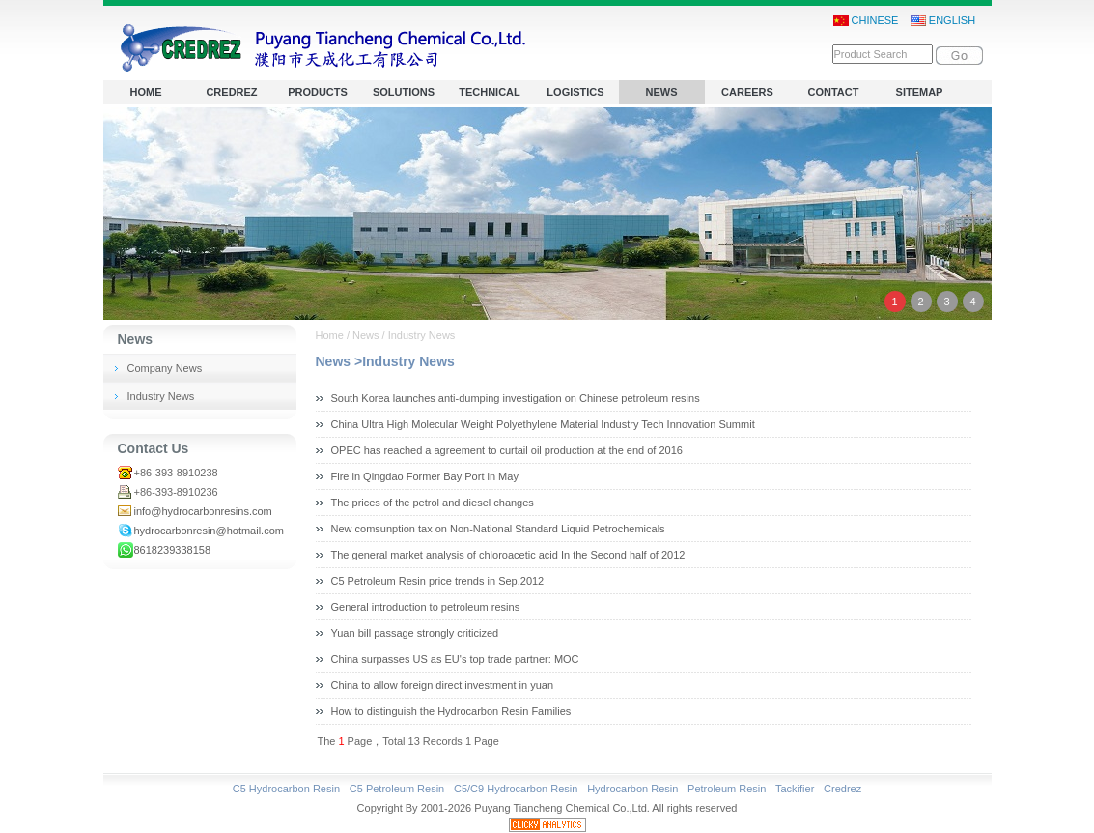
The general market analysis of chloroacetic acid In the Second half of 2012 (508, 554)
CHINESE (866, 20)
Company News (165, 368)
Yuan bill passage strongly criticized (415, 633)
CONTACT (833, 92)
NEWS (662, 92)
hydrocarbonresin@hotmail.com (209, 530)
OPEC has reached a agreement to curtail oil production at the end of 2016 (507, 450)
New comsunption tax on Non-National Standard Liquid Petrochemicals (498, 528)
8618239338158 (172, 550)
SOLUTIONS (404, 92)
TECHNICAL (489, 92)
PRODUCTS (318, 92)
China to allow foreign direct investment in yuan (442, 685)
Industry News (161, 396)
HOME (146, 92)
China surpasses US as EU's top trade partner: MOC (455, 659)
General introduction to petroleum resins (425, 607)
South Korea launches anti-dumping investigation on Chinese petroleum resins (515, 398)
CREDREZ (231, 92)
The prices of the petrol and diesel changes (432, 502)
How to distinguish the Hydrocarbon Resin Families (451, 711)
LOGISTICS (575, 92)
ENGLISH (943, 20)
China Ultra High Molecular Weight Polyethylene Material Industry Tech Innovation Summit (543, 424)
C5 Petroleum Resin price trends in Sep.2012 (438, 581)
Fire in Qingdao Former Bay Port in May (425, 476)
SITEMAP (919, 92)
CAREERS (747, 92)
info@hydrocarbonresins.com (203, 511)
